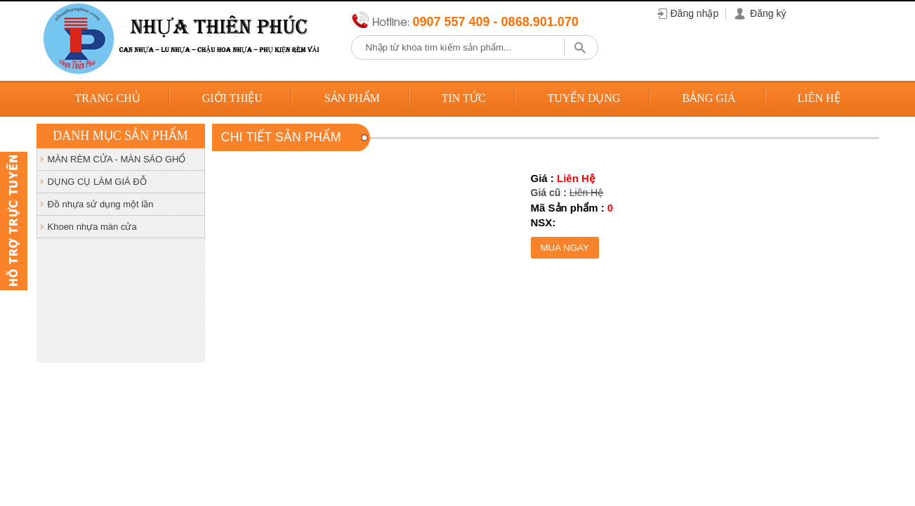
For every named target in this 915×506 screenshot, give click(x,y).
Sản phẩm (352, 98)
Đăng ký (768, 13)
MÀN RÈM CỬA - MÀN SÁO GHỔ (117, 159)
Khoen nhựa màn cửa (92, 226)
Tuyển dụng (583, 98)
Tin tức (464, 98)
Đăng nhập (695, 13)
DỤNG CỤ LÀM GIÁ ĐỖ (97, 181)
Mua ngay (565, 247)
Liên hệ (819, 98)
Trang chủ (107, 98)
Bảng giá (708, 98)
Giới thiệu (232, 98)
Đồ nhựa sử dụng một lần (101, 204)
